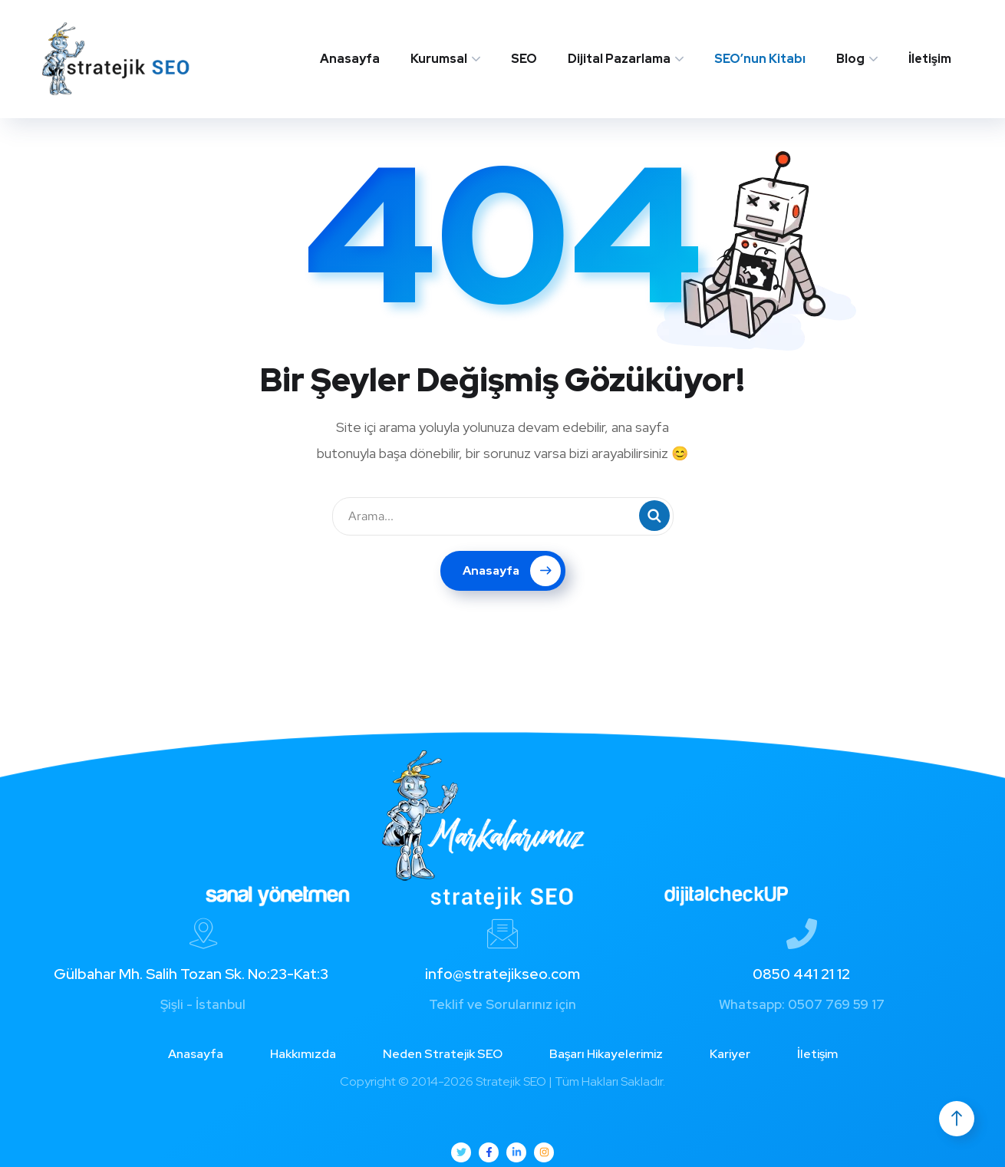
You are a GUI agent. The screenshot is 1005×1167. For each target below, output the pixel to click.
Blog (850, 59)
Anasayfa (350, 59)
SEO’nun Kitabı (760, 59)
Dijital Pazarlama (619, 59)
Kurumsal (438, 59)
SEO (524, 59)
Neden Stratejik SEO (442, 1054)
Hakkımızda (303, 1054)
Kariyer (730, 1054)
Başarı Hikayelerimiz (606, 1054)
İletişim (929, 59)
